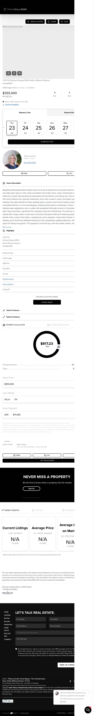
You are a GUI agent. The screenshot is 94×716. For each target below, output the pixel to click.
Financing (8, 625)
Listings (7, 615)
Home (6, 612)
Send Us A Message (68, 665)
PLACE (27, 681)
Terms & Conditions (69, 655)
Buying (7, 618)
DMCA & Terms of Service (76, 713)
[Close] (89, 692)
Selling (7, 621)
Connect (7, 639)
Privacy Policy (54, 655)
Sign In (85, 2)
